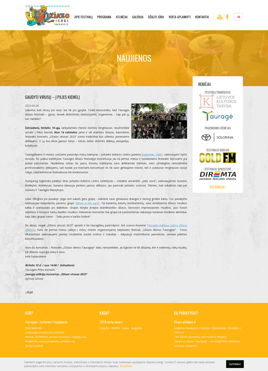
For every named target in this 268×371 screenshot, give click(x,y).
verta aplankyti (180, 16)
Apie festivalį (83, 16)
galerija (137, 16)
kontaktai (202, 16)
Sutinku (235, 364)
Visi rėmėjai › (218, 187)
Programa (104, 16)
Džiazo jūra (156, 16)
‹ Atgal (29, 292)
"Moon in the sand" (87, 203)
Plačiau (126, 366)
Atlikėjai (121, 16)
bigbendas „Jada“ (151, 154)
